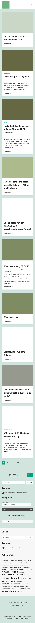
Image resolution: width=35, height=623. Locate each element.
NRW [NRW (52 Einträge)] (26, 586)
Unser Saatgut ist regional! (16, 76)
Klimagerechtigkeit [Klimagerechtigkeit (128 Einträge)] (10, 572)
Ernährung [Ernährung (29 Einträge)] (21, 565)
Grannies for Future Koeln (11, 136)
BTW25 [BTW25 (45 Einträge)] (4, 563)
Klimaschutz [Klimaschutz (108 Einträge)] (7, 575)
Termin (5, 122)
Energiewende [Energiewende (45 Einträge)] (5, 565)
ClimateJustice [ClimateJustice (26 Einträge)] (14, 563)
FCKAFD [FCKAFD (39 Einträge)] (12, 567)
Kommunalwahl (8, 263)
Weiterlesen (8, 43)
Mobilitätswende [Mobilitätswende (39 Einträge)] (6, 586)
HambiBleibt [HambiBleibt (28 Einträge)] (16, 569)
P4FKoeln (8, 80)
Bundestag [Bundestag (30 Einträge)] (8, 563)
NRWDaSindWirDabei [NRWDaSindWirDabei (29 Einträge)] (6, 588)
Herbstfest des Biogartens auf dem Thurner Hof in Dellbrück (16, 129)
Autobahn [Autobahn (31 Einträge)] (20, 560)
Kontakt (10, 602)
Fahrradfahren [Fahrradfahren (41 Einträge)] (5, 567)
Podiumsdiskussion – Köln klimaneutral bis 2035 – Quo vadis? (17, 392)
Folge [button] (30, 475)
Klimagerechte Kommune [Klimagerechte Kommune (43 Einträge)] (25, 569)
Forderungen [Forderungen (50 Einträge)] (17, 567)
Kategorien (5, 502)
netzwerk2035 (9, 439)
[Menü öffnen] (31, 4)
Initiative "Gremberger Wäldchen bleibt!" (15, 269)
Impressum (24, 602)
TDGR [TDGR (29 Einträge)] (3, 591)
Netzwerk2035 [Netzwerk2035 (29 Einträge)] (21, 586)
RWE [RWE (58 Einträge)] (28, 588)
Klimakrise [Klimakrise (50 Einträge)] (21, 572)
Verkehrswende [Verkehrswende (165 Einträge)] (12, 591)
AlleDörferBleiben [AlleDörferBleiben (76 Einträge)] (11, 560)
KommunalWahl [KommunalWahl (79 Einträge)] (7, 584)
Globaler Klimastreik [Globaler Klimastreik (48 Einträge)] (7, 569)
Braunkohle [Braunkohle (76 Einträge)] (27, 560)
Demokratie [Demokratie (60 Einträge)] (24, 563)
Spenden (16, 602)
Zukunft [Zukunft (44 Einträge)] (22, 591)
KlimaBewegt (7, 73)
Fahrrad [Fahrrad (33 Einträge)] (25, 565)
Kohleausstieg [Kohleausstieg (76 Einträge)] (7, 581)
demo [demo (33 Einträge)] (19, 563)
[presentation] (17, 22)
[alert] (17, 493)
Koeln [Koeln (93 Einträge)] (29, 578)
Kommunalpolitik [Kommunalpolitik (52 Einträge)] (17, 581)
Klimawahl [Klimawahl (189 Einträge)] (15, 578)
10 (18, 463)
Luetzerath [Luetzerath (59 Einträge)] (17, 584)
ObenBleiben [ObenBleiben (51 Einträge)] (14, 588)
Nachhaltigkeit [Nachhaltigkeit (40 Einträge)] (14, 586)
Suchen (29, 483)
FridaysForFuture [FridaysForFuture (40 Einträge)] (26, 567)
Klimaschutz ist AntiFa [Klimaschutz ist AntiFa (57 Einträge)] (19, 575)
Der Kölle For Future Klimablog (17, 515)
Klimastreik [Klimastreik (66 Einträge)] (5, 578)
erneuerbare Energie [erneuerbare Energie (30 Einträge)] (14, 565)
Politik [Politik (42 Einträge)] (24, 588)
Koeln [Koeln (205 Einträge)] (23, 578)
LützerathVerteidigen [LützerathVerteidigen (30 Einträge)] (25, 584)
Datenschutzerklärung (17, 605)
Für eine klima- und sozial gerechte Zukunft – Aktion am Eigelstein (16, 185)
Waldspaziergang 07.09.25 (16, 266)
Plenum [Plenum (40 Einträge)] (21, 588)
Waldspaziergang (12, 317)
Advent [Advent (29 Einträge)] (3, 560)
